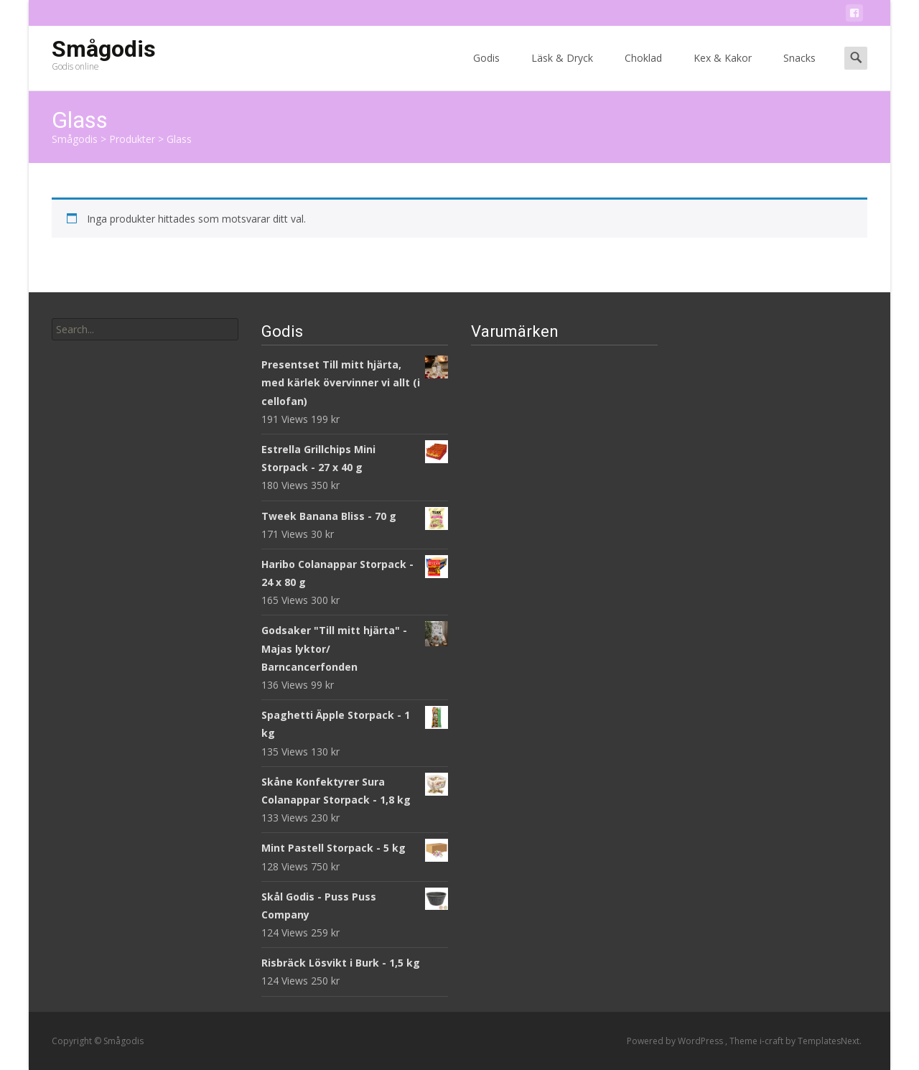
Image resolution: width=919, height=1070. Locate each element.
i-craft (772, 1041)
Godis (486, 70)
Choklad (643, 70)
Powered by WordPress (676, 1041)
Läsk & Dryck (562, 70)
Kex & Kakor (723, 70)
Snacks (799, 70)
